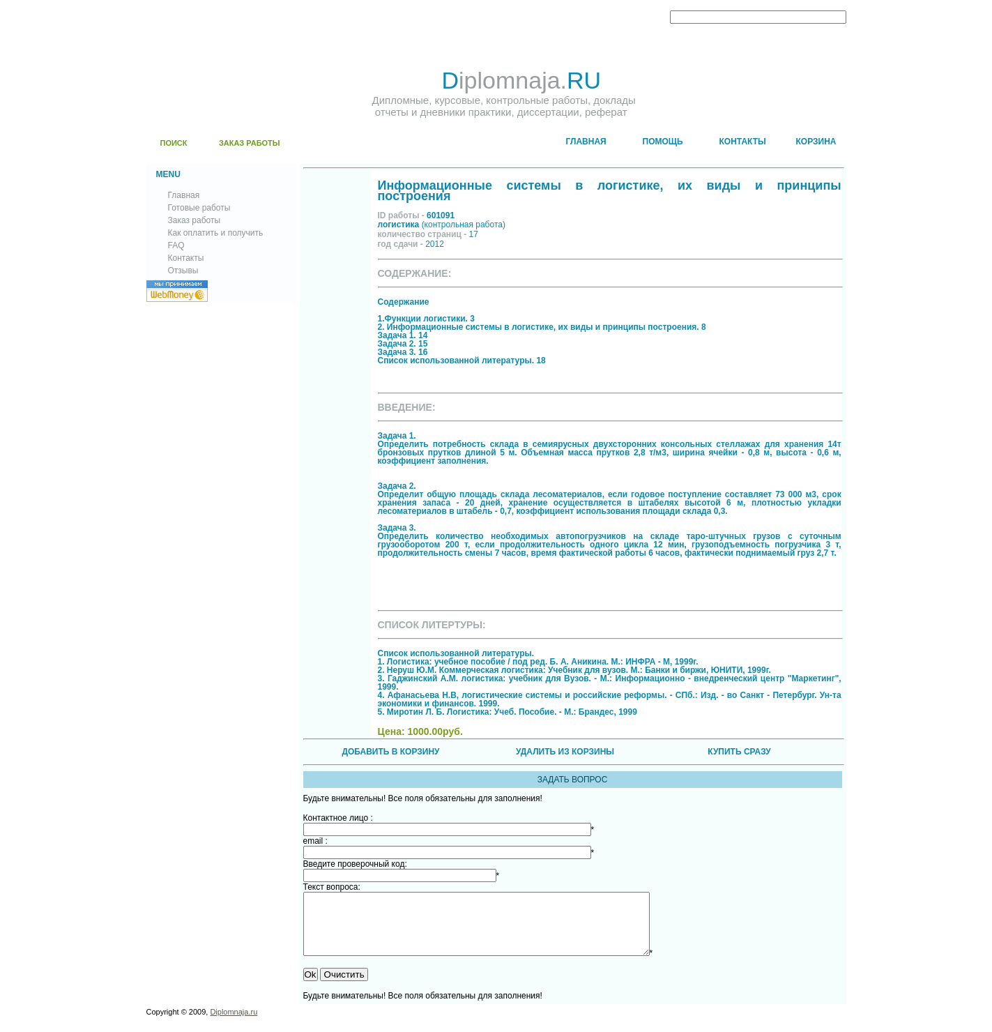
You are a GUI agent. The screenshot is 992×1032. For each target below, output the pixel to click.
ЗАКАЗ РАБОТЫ (249, 143)
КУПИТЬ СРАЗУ (739, 752)
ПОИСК (174, 143)
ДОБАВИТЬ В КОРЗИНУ (390, 752)
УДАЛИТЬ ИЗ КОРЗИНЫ (565, 752)
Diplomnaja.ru (233, 1024)
